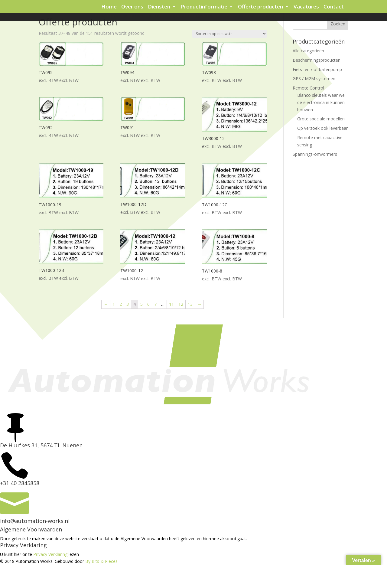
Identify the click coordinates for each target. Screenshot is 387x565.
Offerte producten (260, 7)
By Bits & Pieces (101, 561)
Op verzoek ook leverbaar (322, 128)
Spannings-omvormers (315, 154)
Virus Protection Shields (259, 16)
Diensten (159, 7)
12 (180, 304)
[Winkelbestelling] (229, 34)
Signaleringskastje (194, 16)
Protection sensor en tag (128, 16)
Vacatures (306, 7)
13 (190, 304)
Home (109, 7)
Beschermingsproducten (316, 60)
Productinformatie (204, 7)
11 (171, 304)
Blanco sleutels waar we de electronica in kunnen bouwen (321, 102)
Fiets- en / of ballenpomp (317, 69)
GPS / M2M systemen (314, 78)
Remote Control (308, 88)
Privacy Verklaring (50, 554)
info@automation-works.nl (35, 520)
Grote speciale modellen (321, 119)
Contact (334, 7)
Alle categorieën (308, 51)
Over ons (132, 7)
